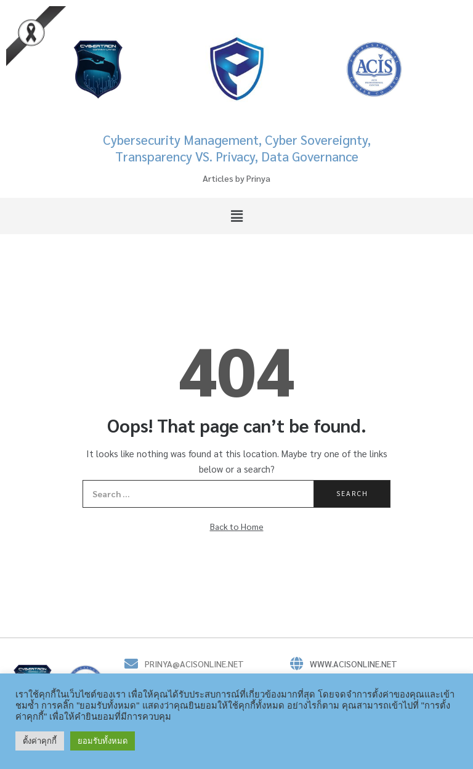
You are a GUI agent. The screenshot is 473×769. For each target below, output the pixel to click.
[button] (236, 215)
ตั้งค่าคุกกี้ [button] (40, 741)
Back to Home (237, 526)
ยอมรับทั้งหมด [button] (102, 741)
